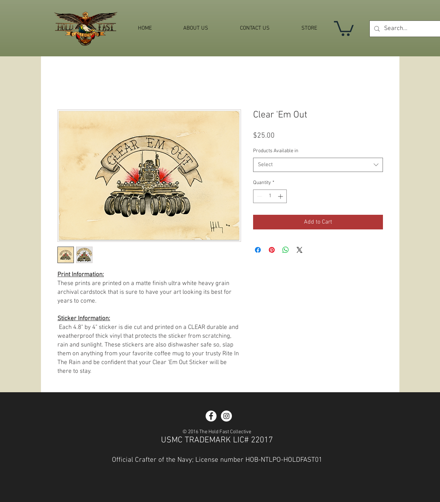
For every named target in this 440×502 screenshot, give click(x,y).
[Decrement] (258, 196)
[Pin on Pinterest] (271, 250)
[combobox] (318, 165)
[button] (344, 27)
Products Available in (275, 151)
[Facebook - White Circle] (211, 416)
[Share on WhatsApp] (285, 250)
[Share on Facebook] (257, 250)
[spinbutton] (270, 196)
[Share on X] (299, 250)
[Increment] (281, 196)
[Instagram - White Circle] (226, 416)
